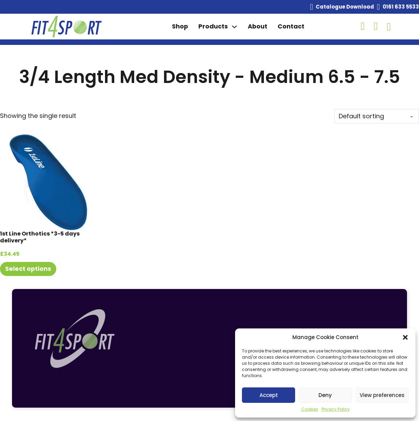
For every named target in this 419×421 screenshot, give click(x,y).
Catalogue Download (345, 6)
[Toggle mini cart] (389, 26)
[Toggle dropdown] (234, 27)
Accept (268, 395)
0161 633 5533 (401, 6)
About (257, 26)
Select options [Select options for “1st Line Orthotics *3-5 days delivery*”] (28, 268)
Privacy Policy (336, 409)
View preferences (382, 395)
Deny (325, 395)
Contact (291, 26)
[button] (405, 337)
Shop (180, 26)
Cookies (309, 409)
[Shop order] (376, 116)
